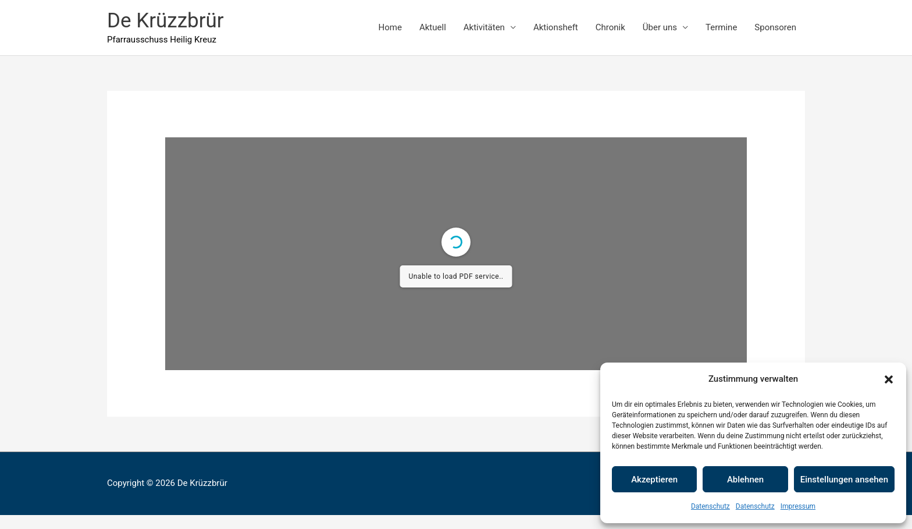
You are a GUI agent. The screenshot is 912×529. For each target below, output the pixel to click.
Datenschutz (710, 506)
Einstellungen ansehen (844, 479)
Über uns (660, 27)
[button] (889, 379)
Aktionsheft (555, 27)
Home (390, 27)
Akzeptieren (654, 479)
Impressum (798, 506)
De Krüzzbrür (165, 21)
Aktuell (432, 27)
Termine (721, 27)
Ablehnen (745, 479)
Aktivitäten (484, 27)
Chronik (610, 27)
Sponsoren (775, 27)
